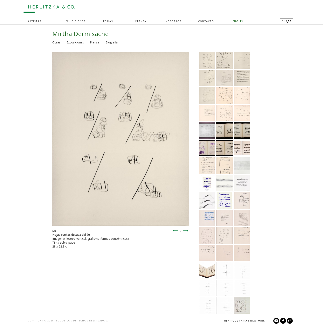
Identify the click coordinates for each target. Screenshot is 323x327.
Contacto (206, 21)
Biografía (111, 42)
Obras (56, 42)
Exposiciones (75, 42)
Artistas (34, 21)
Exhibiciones (75, 21)
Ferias (108, 21)
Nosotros (173, 21)
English (239, 21)
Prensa (140, 21)
